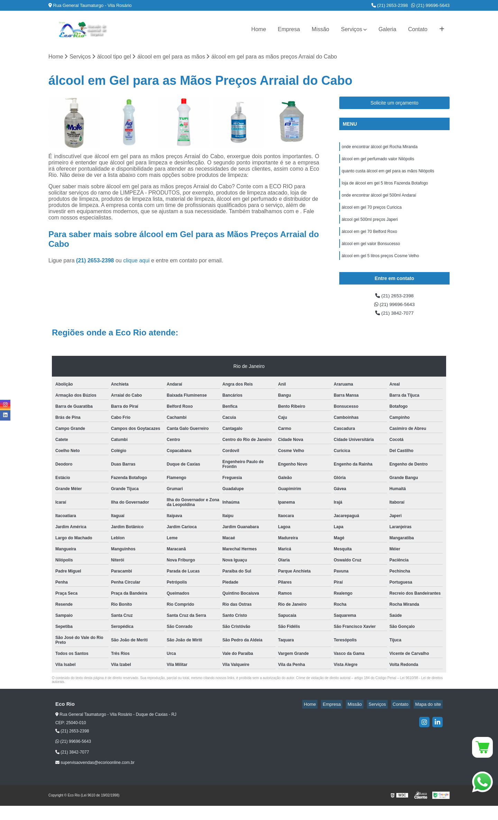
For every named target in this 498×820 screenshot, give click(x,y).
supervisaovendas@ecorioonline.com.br (95, 777)
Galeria (387, 29)
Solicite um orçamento (394, 104)
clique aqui (136, 261)
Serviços (351, 29)
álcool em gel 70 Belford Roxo (369, 240)
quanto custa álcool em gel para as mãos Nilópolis (388, 174)
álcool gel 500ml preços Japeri (370, 227)
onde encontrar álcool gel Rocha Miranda (379, 148)
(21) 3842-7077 (394, 327)
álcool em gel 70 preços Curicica (372, 214)
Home (258, 29)
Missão (320, 29)
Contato (417, 29)
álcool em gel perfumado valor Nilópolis (378, 161)
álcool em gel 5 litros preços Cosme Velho (380, 266)
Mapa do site (429, 718)
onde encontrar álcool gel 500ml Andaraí (379, 201)
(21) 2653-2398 (389, 5)
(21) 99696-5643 (430, 5)
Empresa (289, 29)
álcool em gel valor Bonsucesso (371, 253)
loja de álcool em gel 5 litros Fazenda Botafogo (385, 188)
